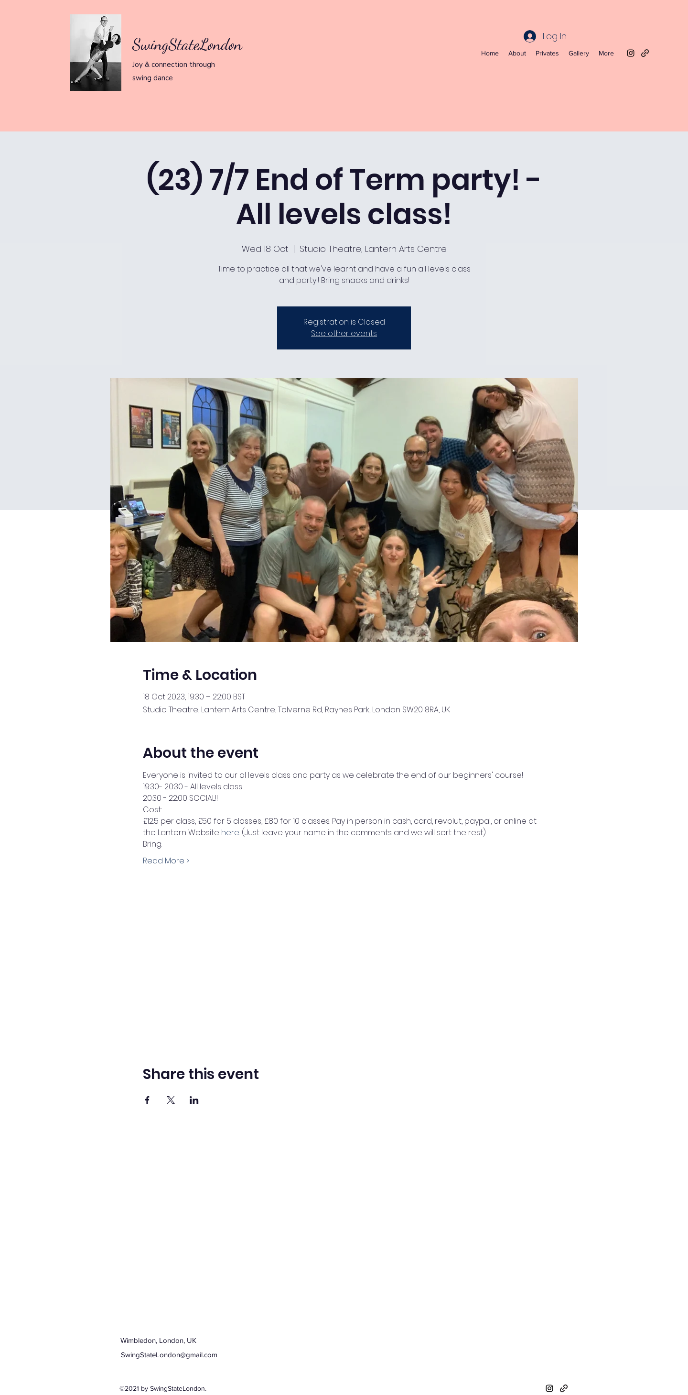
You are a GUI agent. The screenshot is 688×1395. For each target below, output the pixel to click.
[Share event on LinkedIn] (194, 1100)
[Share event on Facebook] (147, 1100)
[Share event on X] (170, 1100)
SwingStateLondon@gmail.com (169, 1355)
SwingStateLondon (187, 44)
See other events (344, 333)
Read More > (166, 861)
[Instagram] (630, 53)
